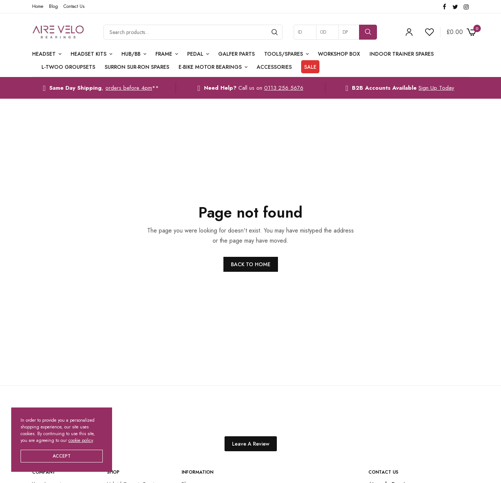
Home (37, 6)
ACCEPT (62, 456)
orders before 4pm (128, 88)
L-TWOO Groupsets (68, 67)
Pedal (195, 54)
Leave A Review (250, 443)
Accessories (274, 67)
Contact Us (74, 6)
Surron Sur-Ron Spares (137, 67)
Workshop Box (339, 54)
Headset (44, 54)
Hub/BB (130, 54)
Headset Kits (88, 54)
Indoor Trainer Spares (401, 54)
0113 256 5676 (283, 88)
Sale (310, 67)
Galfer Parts (236, 54)
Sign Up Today (436, 88)
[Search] (274, 32)
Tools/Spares (283, 54)
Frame (163, 54)
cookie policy (80, 440)
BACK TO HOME (250, 264)
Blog (53, 6)
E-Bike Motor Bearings (210, 67)
